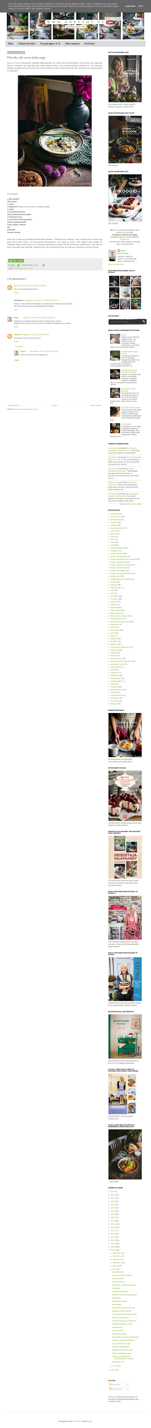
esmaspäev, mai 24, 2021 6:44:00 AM (44, 351)
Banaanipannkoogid (119, 1301)
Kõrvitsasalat (126, 424)
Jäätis (112, 537)
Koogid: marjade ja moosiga (120, 565)
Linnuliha (113, 599)
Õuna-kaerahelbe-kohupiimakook (124, 1314)
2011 (113, 1240)
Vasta (16, 293)
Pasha (123, 335)
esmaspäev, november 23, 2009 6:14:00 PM (40, 300)
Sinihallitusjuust (116, 659)
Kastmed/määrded (117, 548)
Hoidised (113, 525)
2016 (113, 1224)
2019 (113, 1214)
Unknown (17, 335)
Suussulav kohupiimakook (131, 408)
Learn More (130, 6)
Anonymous (112, 448)
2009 (113, 1247)
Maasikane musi (118, 1362)
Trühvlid (113, 692)
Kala (112, 539)
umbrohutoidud (116, 695)
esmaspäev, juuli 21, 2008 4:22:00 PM (32, 286)
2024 (113, 1198)
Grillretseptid (115, 520)
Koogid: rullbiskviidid (118, 568)
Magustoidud (115, 610)
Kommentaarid (116, 1389)
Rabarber (113, 644)
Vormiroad (114, 701)
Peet (112, 636)
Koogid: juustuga (116, 554)
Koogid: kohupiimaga (118, 556)
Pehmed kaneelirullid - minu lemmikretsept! (129, 371)
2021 (113, 1208)
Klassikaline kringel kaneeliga (128, 390)
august (115, 1266)
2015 (113, 1227)
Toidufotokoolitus (26, 43)
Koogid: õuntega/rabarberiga (121, 573)
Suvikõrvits (114, 675)
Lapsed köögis (115, 588)
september (117, 1263)
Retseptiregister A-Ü (50, 43)
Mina (10, 43)
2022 (113, 1205)
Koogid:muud (115, 576)
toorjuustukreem (116, 690)
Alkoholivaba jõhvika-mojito (122, 1324)
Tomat (112, 684)
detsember (117, 1253)
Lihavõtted (114, 596)
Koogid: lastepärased (118, 562)
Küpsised (113, 585)
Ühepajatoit (116, 1288)
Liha (112, 593)
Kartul (26, 268)
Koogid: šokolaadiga (118, 571)
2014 (113, 1231)
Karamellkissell (117, 1272)
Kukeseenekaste (118, 1282)
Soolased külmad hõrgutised (121, 661)
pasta (112, 633)
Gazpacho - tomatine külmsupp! (124, 1285)
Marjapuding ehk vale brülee (122, 1350)
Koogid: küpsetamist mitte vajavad (123, 559)
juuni (115, 1366)
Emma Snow (112, 482)
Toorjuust (113, 687)
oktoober (116, 1259)
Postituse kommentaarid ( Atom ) (27, 409)
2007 (113, 1370)
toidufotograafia (116, 681)
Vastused (19, 347)
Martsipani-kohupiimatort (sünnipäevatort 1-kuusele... (123, 1357)
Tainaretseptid (115, 678)
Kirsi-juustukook (118, 1279)
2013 (113, 1234)
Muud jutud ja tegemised (119, 622)
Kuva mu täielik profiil (116, 264)
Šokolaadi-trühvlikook (120, 1291)
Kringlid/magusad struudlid (120, 579)
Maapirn (113, 605)
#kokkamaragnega (117, 237)
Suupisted (114, 673)
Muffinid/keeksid (116, 619)
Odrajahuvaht (117, 1327)
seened (113, 656)
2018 (113, 1217)
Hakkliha (113, 522)
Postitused (114, 1385)
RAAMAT (113, 641)
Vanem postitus (96, 405)
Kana (112, 542)
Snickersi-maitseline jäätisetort (123, 1340)
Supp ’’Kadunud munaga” (121, 1344)
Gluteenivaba (18, 268)
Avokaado (114, 514)
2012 (113, 1237)
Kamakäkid (116, 1298)
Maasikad (114, 607)
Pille (15, 286)
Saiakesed (114, 650)
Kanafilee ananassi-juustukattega (124, 1295)
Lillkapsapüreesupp (119, 1334)
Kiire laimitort (117, 1305)
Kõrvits (113, 582)
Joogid (113, 531)
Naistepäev (114, 624)
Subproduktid (115, 667)
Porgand (113, 639)
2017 (113, 1221)
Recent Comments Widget (133, 504)
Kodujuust (114, 551)
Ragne (16, 318)
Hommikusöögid (116, 528)
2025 (113, 1195)
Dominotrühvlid (117, 1331)
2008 (113, 1250)
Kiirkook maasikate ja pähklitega (124, 1321)
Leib (112, 590)
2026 (113, 1192)
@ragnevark (124, 239)
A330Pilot (76, 1421)
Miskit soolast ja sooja (118, 616)
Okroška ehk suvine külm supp (123, 1308)
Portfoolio (90, 43)
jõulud (112, 534)
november (117, 1256)
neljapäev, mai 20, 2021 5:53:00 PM (35, 335)
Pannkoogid (114, 630)
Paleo (112, 627)
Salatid (113, 653)
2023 (113, 1201)
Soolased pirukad (116, 664)
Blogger (90, 1421)
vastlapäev (114, 698)
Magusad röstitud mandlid (121, 1311)
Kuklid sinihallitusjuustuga (121, 1353)
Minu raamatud (72, 43)
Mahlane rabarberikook (120, 1347)
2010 (113, 1244)
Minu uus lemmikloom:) (120, 1318)
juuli (114, 1269)
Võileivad (113, 704)
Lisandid (113, 602)
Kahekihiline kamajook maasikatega (125, 1337)
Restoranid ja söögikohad (119, 647)
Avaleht (54, 405)
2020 (113, 1211)
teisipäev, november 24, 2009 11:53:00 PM (39, 318)
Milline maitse (115, 613)
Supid (31, 268)
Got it (140, 6)
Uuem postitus (13, 405)
